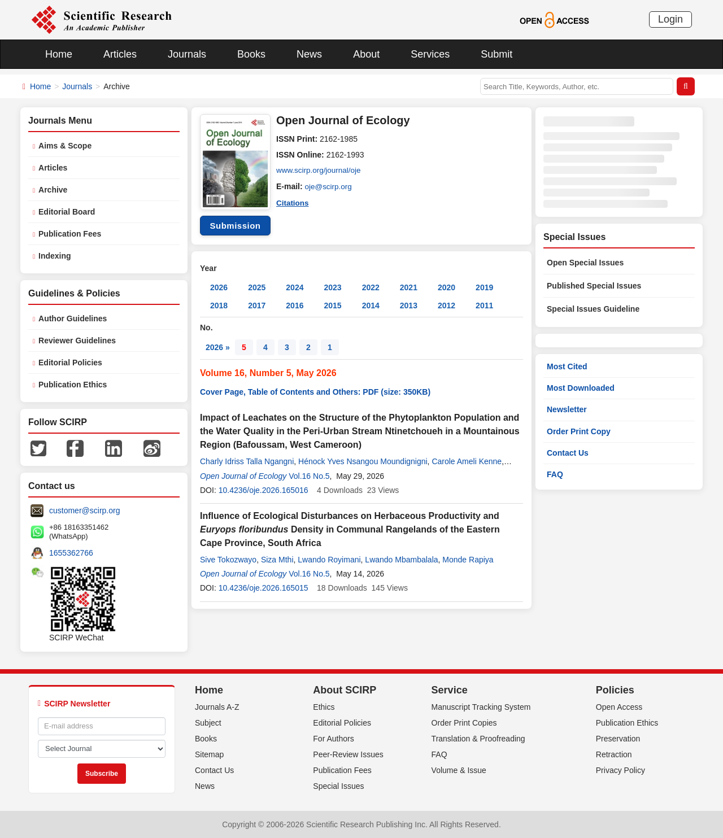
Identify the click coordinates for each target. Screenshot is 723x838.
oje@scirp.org (329, 186)
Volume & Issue (459, 770)
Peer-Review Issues (348, 754)
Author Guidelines (72, 318)
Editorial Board (66, 211)
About (366, 54)
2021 (408, 287)
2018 (219, 305)
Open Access (619, 707)
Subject (208, 722)
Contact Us (568, 452)
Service (450, 690)
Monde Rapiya (467, 559)
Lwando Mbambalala (401, 559)
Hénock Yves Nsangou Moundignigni (363, 461)
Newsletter (567, 409)
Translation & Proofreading (478, 738)
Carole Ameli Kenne (467, 461)
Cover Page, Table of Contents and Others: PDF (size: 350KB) (315, 391)
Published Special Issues (594, 285)
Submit (496, 54)
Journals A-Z (217, 707)
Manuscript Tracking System (481, 707)
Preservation (618, 738)
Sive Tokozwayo (228, 559)
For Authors (333, 738)
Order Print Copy (579, 431)
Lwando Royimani (329, 559)
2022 (371, 287)
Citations (293, 202)
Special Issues (338, 786)
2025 (256, 287)
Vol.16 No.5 (309, 476)
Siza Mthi (277, 559)
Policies (615, 690)
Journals (187, 54)
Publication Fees (69, 233)
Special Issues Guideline (593, 308)
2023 (332, 287)
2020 (446, 287)
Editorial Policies (70, 362)
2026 (219, 287)
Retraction (614, 754)
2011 (484, 305)
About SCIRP (344, 690)
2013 (408, 305)
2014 (371, 305)
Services (430, 54)
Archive (52, 189)
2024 (294, 287)
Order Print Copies (464, 722)
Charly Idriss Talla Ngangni (247, 461)
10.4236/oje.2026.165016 (263, 490)
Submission (235, 225)
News (309, 54)
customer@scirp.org (84, 510)
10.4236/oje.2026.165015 (263, 587)
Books (251, 54)
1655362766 (71, 552)
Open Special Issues (585, 262)
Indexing (54, 255)
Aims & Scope (65, 145)
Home (58, 54)
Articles (120, 54)
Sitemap (209, 754)
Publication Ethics (72, 384)
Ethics (323, 707)
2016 (294, 305)
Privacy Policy (620, 770)
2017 (256, 305)
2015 (332, 305)
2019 (484, 287)
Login (670, 19)
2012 (446, 305)
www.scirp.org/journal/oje (320, 170)
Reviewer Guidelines (77, 340)
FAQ (555, 474)
